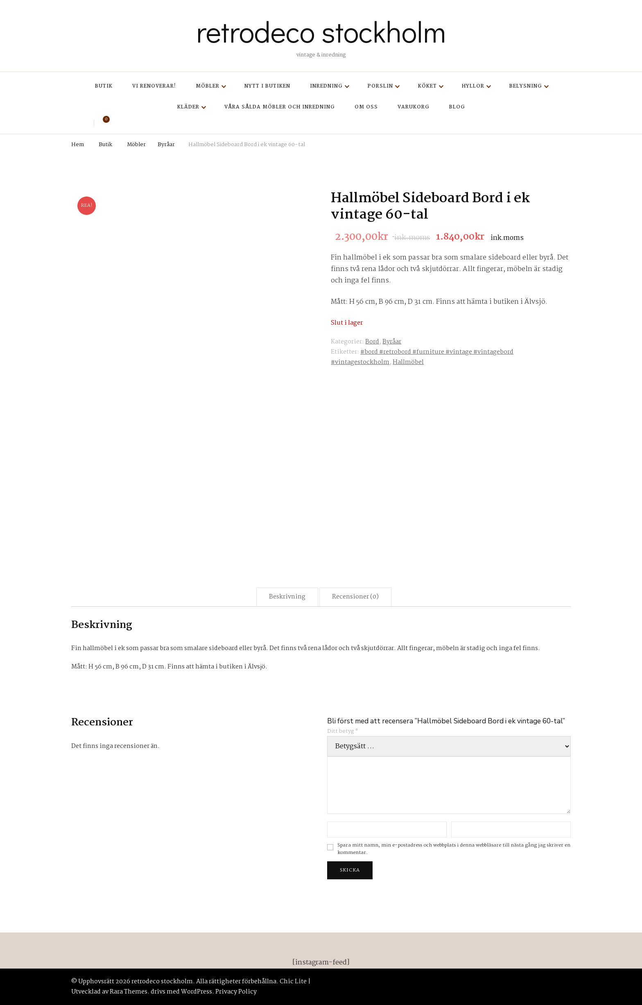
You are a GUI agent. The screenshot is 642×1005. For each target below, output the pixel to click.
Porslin (380, 86)
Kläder (188, 107)
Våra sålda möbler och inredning (279, 107)
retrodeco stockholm (321, 31)
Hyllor (473, 86)
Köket (427, 86)
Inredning (326, 86)
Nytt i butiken (267, 86)
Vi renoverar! (154, 86)
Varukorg (414, 107)
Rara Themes (128, 992)
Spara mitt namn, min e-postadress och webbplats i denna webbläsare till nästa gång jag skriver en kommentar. (453, 849)
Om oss (366, 107)
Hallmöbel (408, 362)
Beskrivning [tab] (287, 597)
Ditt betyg (342, 731)
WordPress (196, 992)
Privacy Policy (236, 992)
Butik (104, 86)
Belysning (525, 86)
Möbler (207, 86)
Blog (457, 107)
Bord (372, 342)
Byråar (391, 342)
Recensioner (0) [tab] (355, 597)
